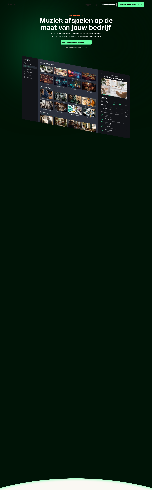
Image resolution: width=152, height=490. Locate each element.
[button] (18, 4)
